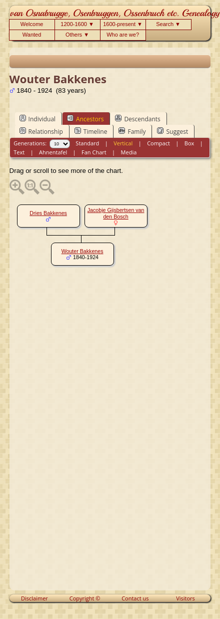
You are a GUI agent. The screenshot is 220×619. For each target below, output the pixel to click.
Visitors (185, 598)
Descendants (137, 118)
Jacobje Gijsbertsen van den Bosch (116, 213)
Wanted (32, 35)
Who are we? (122, 35)
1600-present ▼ (122, 24)
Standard (87, 143)
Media (129, 152)
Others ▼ (77, 35)
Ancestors (85, 118)
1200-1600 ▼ (77, 24)
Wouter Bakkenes (83, 251)
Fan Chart (94, 152)
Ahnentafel (53, 152)
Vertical (123, 143)
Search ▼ (168, 24)
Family (132, 131)
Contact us (135, 598)
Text (19, 152)
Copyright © (85, 598)
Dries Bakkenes (48, 213)
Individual (38, 118)
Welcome (32, 24)
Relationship (41, 131)
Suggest (172, 131)
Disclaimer (34, 598)
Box (189, 143)
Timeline (91, 131)
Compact (158, 143)
